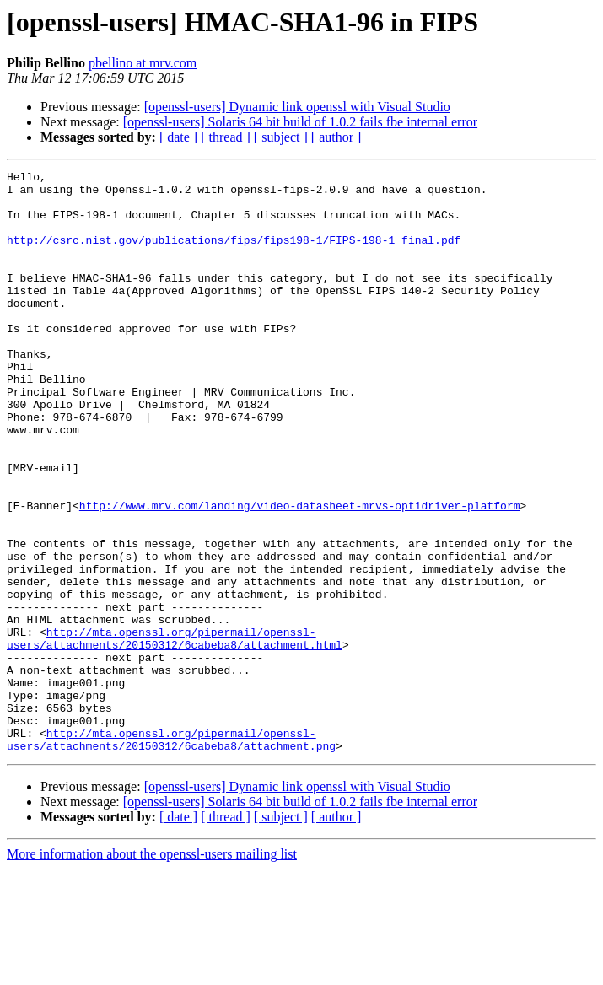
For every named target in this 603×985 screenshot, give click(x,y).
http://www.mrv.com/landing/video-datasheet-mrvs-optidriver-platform (299, 573)
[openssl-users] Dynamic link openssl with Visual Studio (297, 107)
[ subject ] (281, 137)
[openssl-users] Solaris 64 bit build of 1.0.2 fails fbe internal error (300, 122)
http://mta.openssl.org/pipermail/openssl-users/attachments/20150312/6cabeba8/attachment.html (174, 733)
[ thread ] (225, 137)
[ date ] (178, 137)
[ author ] (336, 137)
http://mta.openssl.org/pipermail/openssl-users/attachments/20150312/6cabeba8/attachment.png (171, 854)
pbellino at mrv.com (143, 63)
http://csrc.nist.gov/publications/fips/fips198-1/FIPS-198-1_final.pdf (233, 254)
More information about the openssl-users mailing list (152, 970)
